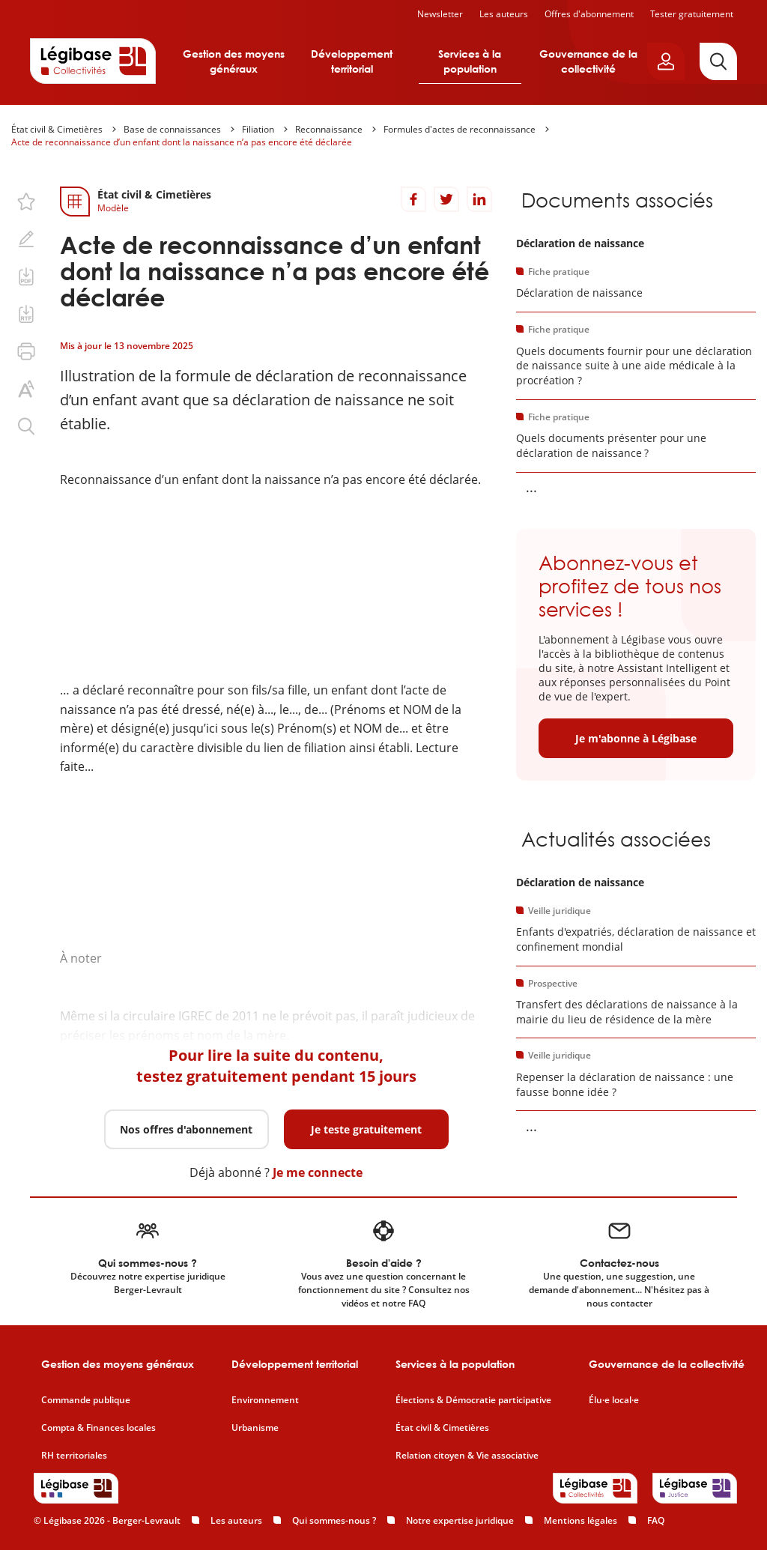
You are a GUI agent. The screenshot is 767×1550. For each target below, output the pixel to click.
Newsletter (440, 13)
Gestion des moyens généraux (234, 61)
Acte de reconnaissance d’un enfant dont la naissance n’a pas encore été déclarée (181, 142)
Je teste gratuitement (366, 1129)
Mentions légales (580, 1520)
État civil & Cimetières (57, 129)
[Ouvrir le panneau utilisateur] (666, 61)
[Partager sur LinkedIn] (479, 199)
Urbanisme (255, 1428)
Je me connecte (318, 1172)
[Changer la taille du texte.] (26, 389)
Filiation (258, 129)
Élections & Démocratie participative (473, 1400)
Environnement (265, 1400)
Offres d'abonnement (589, 13)
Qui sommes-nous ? (334, 1520)
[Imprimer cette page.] (26, 351)
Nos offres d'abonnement (186, 1129)
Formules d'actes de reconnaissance (460, 129)
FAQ (655, 1520)
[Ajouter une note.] (26, 239)
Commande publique (85, 1400)
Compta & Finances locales (98, 1428)
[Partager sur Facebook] (413, 199)
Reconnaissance (329, 129)
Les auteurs (503, 13)
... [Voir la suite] (531, 487)
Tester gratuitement (691, 13)
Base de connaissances (172, 129)
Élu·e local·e (614, 1400)
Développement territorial (351, 61)
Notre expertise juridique (460, 1520)
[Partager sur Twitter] (446, 199)
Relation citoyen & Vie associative (467, 1456)
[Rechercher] (718, 61)
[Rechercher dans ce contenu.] (26, 426)
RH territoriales (74, 1456)
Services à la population (469, 61)
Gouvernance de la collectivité (588, 61)
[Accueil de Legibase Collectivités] (93, 60)
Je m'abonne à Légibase (636, 738)
